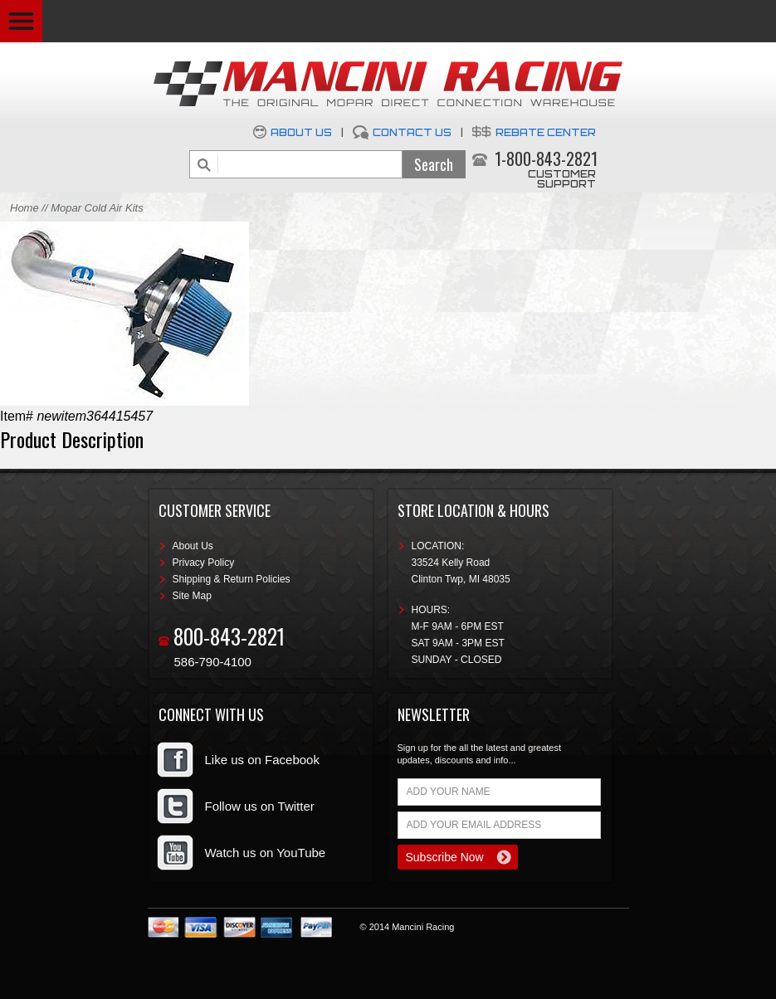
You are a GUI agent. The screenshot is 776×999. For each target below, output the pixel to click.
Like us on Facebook (262, 760)
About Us (301, 132)
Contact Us (412, 132)
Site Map (192, 596)
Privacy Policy (204, 562)
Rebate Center (545, 132)
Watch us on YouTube (265, 852)
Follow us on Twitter (260, 806)
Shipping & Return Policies (231, 579)
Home (24, 208)
